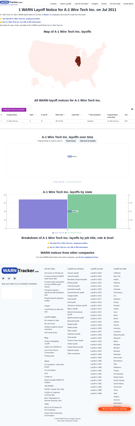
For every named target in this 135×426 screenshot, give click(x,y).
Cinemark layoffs (74, 286)
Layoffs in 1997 (96, 364)
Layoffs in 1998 (96, 361)
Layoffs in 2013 (96, 312)
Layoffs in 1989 (96, 390)
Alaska (116, 279)
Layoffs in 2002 (96, 348)
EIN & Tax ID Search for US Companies (53, 409)
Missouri (117, 348)
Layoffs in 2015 (96, 305)
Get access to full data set (53, 273)
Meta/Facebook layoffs (76, 318)
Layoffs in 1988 (96, 393)
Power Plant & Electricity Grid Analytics (53, 414)
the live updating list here (88, 257)
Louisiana (117, 331)
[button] (114, 380)
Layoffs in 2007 (96, 331)
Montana (117, 351)
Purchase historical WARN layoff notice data (54, 277)
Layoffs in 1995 (96, 370)
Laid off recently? (81, 4)
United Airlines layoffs (75, 347)
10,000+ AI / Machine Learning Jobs (52, 394)
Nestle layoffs (72, 324)
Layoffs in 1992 (96, 380)
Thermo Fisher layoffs (75, 340)
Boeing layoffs (73, 283)
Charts (104, 4)
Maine (116, 341)
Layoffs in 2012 (96, 315)
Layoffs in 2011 (96, 318)
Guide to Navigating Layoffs (51, 342)
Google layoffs (73, 296)
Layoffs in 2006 (96, 335)
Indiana (116, 322)
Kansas (116, 325)
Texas (116, 390)
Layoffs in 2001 (96, 351)
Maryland (117, 338)
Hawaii (116, 309)
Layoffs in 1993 (96, 377)
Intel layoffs (72, 302)
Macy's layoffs (73, 309)
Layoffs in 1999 (96, 357)
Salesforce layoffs (74, 334)
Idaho (116, 315)
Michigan (117, 344)
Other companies (74, 353)
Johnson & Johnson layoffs (77, 305)
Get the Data (115, 4)
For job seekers (50, 370)
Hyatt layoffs (72, 299)
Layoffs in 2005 (96, 338)
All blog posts (49, 356)
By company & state (51, 320)
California (117, 273)
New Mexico (118, 361)
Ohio (115, 364)
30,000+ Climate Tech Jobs (54, 389)
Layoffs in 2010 (96, 322)
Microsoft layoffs (73, 321)
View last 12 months (88, 141)
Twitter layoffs (73, 344)
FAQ (46, 373)
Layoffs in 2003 (96, 344)
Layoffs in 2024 (96, 276)
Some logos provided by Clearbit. (67, 421)
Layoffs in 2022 (96, 283)
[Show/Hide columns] (132, 109)
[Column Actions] (20, 115)
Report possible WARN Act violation (54, 381)
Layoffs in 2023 (96, 279)
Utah (115, 393)
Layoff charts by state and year (53, 310)
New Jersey (118, 357)
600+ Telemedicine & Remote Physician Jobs (52, 399)
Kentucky (117, 328)
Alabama (117, 283)
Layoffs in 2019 (96, 292)
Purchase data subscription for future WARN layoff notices (54, 284)
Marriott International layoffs (75, 313)
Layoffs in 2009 (96, 325)
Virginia (116, 397)
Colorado (117, 289)
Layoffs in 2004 (96, 341)
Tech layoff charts (50, 332)
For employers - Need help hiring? (54, 366)
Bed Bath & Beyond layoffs (77, 279)
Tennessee (117, 387)
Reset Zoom (71, 141)
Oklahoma (117, 367)
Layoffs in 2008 (96, 328)
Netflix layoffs (72, 327)
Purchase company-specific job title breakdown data (54, 292)
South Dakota (118, 384)
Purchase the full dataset (14, 110)
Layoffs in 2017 (96, 299)
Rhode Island (118, 377)
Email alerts (128, 4)
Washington (118, 403)
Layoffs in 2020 (96, 289)
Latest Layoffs (65, 4)
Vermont (117, 400)
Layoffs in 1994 (96, 374)
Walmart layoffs (73, 350)
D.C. (115, 296)
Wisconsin (117, 406)
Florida (116, 302)
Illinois (46, 15)
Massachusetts (119, 335)
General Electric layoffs (76, 292)
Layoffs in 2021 (96, 286)
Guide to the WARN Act (52, 347)
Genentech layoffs (74, 289)
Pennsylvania (118, 374)
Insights (95, 4)
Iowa (115, 312)
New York (117, 276)
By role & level (49, 324)
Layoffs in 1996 (96, 367)
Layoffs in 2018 (96, 296)
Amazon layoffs (73, 273)
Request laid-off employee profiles (53, 299)
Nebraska (117, 354)
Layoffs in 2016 (96, 302)
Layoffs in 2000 (96, 354)
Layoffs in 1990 (96, 387)
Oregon (116, 370)
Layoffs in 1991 (96, 384)
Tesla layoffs (72, 337)
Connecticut (118, 292)
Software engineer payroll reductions (53, 328)
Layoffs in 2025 (96, 273)
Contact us (48, 377)
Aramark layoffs (73, 276)
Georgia (116, 305)
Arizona (116, 286)
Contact (53, 4)
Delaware (117, 299)
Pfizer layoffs (72, 331)
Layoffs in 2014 (96, 309)
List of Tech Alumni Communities (51, 351)
